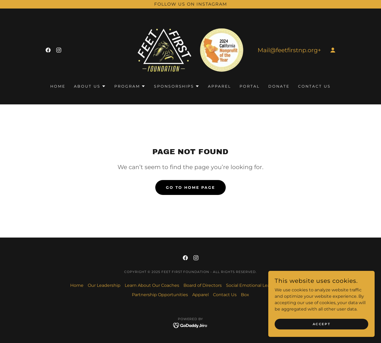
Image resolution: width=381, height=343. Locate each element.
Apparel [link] (219, 86)
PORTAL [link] (250, 86)
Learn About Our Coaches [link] (152, 285)
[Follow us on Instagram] (190, 4)
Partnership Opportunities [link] (160, 294)
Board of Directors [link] (202, 285)
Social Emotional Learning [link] (253, 285)
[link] (48, 50)
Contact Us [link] (314, 86)
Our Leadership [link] (104, 285)
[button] (333, 50)
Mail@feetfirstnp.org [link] (288, 50)
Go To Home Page (190, 187)
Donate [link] (279, 86)
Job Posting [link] (298, 285)
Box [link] (245, 294)
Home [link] (57, 86)
